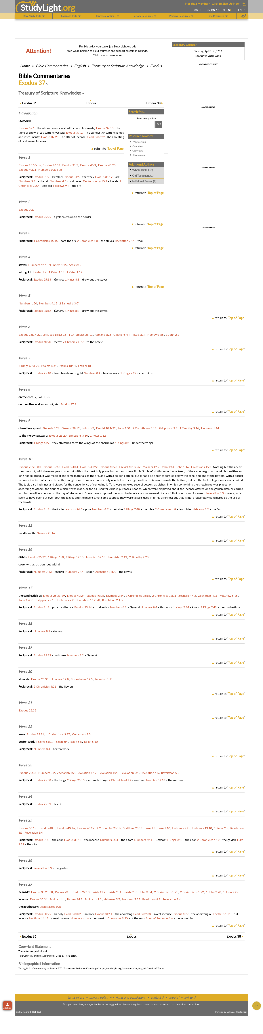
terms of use (76, 997)
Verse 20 (25, 671)
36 (29, 103)
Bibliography (138, 155)
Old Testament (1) (142, 175)
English (80, 66)
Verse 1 (24, 158)
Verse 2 (24, 202)
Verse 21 (25, 703)
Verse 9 (24, 421)
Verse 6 (24, 327)
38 (153, 103)
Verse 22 (25, 727)
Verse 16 (25, 549)
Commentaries (52, 66)
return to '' (109, 148)
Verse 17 (25, 588)
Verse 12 (25, 525)
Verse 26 (25, 860)
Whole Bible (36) (142, 170)
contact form (193, 1004)
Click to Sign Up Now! (226, 3)
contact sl (157, 997)
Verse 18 (25, 623)
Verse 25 (25, 820)
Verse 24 (25, 796)
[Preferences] (243, 16)
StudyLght (41, 7)
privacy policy (98, 997)
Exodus (156, 66)
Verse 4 (24, 257)
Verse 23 (25, 765)
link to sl (189, 997)
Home (25, 66)
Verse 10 (25, 459)
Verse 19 (25, 647)
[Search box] (142, 124)
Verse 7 (24, 358)
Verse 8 (24, 389)
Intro (27, 113)
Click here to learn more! (107, 55)
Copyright (137, 150)
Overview (137, 146)
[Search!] (158, 124)
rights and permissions (131, 997)
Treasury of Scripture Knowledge (118, 66)
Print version (139, 141)
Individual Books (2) (144, 181)
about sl (174, 997)
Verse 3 (24, 233)
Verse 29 (25, 884)
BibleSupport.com (45, 955)
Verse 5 (24, 296)
